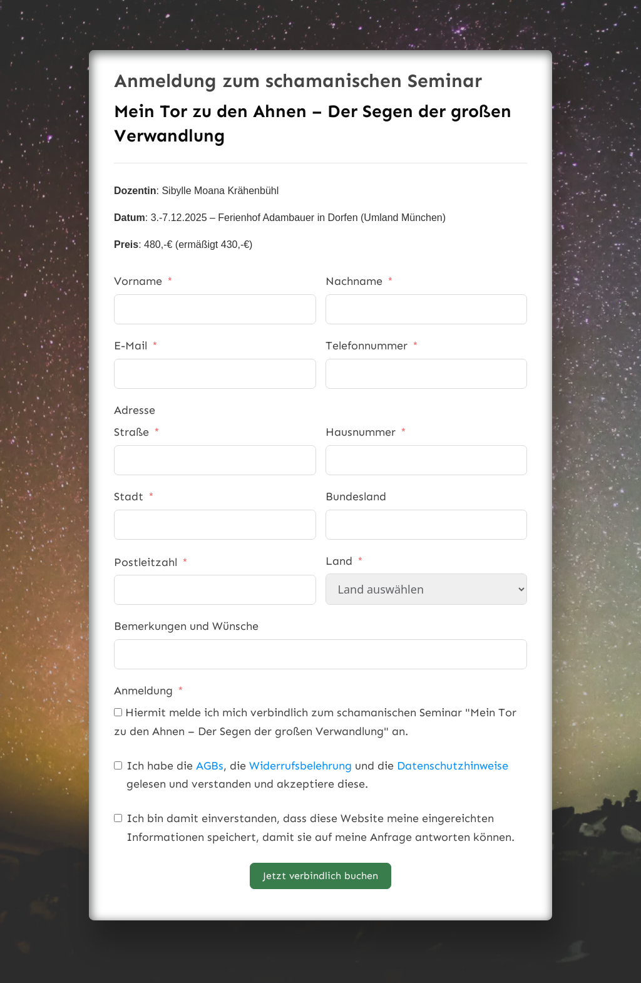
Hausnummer (361, 432)
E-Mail (130, 346)
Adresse (134, 410)
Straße (131, 432)
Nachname (354, 281)
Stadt (128, 496)
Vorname (138, 281)
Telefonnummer (367, 346)
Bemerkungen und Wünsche (186, 626)
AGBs (209, 766)
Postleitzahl (145, 562)
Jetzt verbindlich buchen (320, 876)
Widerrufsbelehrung (300, 766)
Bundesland (356, 496)
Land (339, 561)
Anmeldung (143, 690)
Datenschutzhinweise (452, 766)
